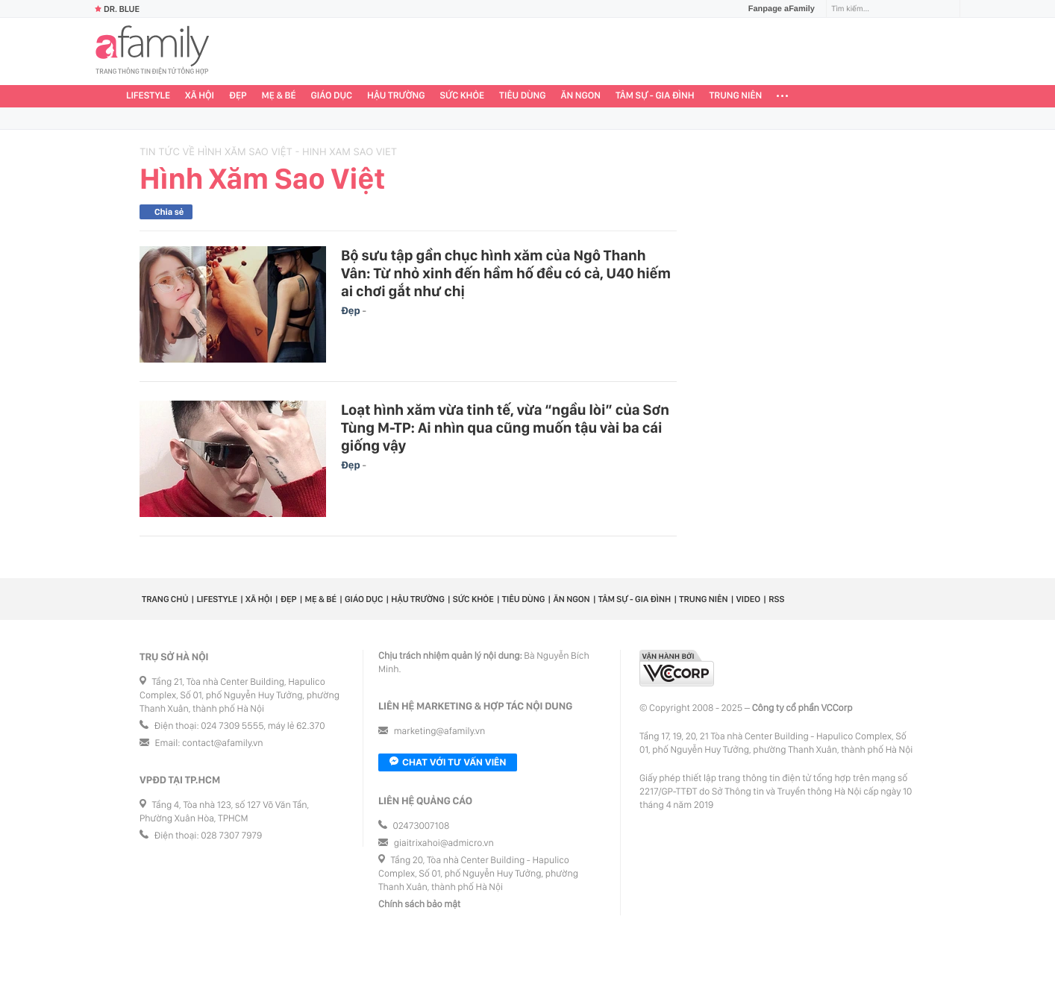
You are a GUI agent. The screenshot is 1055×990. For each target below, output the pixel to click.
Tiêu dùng (522, 95)
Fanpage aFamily (776, 8)
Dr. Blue (117, 9)
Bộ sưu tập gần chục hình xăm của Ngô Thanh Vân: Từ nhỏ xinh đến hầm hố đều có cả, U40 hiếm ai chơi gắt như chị (506, 273)
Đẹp (238, 95)
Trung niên (736, 95)
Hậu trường (396, 95)
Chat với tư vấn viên (447, 762)
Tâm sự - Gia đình (655, 95)
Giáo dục (332, 95)
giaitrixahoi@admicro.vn (444, 843)
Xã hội (199, 95)
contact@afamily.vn (222, 743)
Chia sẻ (169, 212)
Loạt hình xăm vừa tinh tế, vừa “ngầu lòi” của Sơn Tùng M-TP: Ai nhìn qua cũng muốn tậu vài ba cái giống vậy (505, 427)
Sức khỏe (461, 95)
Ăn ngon (581, 95)
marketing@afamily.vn (440, 731)
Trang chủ (165, 599)
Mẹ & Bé (279, 95)
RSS (776, 599)
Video (748, 599)
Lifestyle (148, 95)
